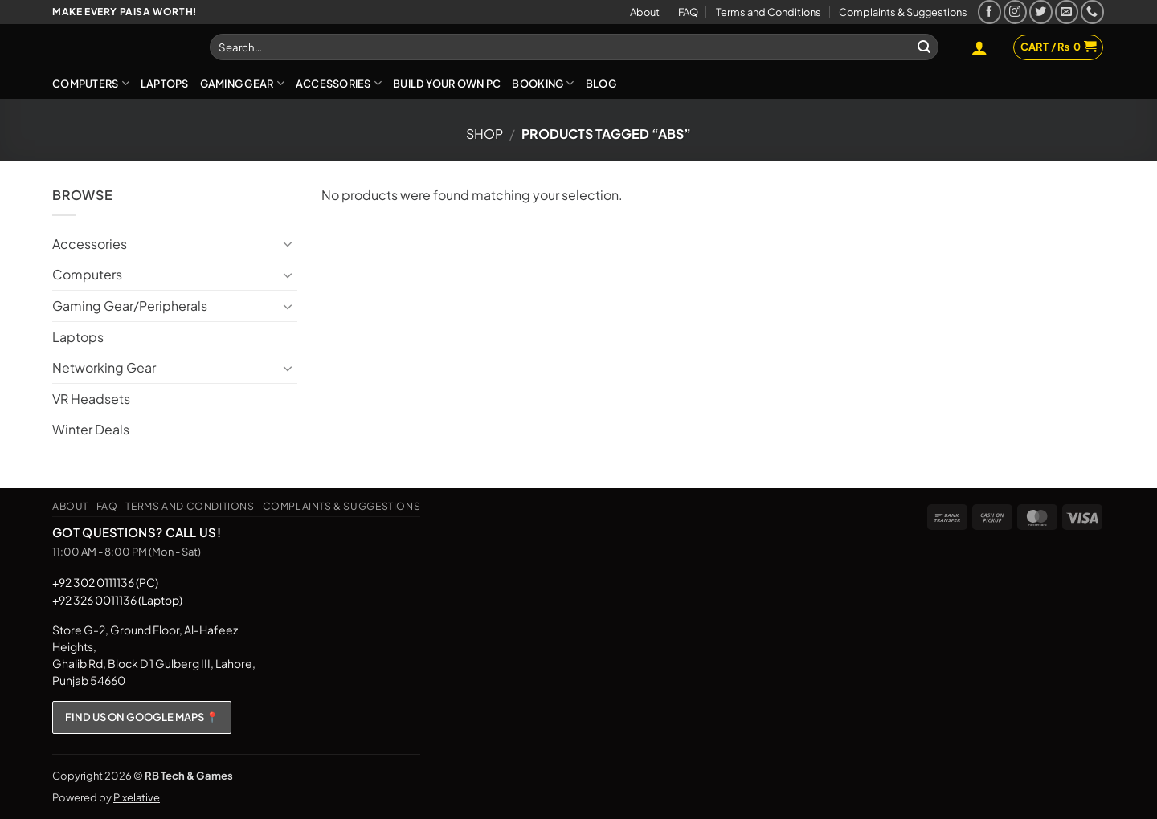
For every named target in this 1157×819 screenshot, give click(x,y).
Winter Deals (90, 429)
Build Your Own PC (447, 83)
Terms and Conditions (768, 12)
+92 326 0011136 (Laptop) (117, 600)
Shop (484, 133)
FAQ (688, 12)
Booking (543, 83)
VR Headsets (91, 398)
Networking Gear (104, 367)
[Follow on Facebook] (989, 11)
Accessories (339, 83)
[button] (979, 47)
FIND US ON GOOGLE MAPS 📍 (142, 717)
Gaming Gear (242, 83)
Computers (90, 83)
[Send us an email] (1066, 11)
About (645, 12)
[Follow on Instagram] (1015, 11)
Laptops (165, 83)
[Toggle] (287, 243)
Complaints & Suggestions (903, 12)
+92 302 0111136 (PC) (105, 582)
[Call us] (1092, 11)
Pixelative (136, 797)
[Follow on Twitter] (1041, 11)
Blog (601, 83)
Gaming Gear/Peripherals (129, 305)
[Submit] (924, 47)
